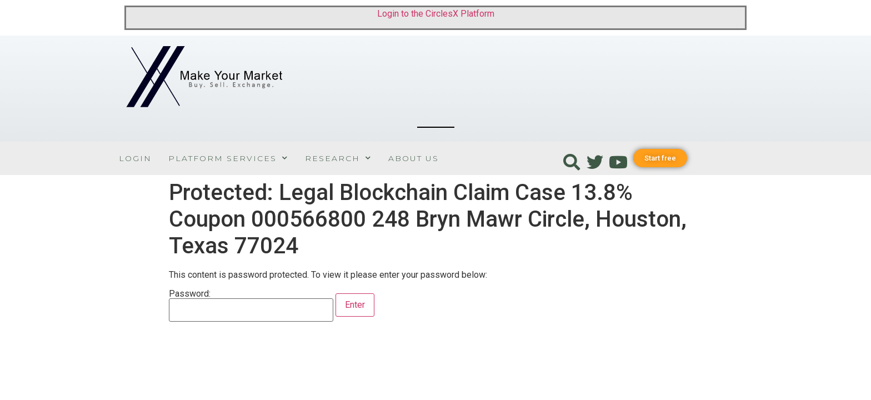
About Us (413, 158)
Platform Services (228, 158)
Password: (251, 305)
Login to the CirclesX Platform (435, 13)
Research (338, 158)
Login (135, 158)
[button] (660, 158)
